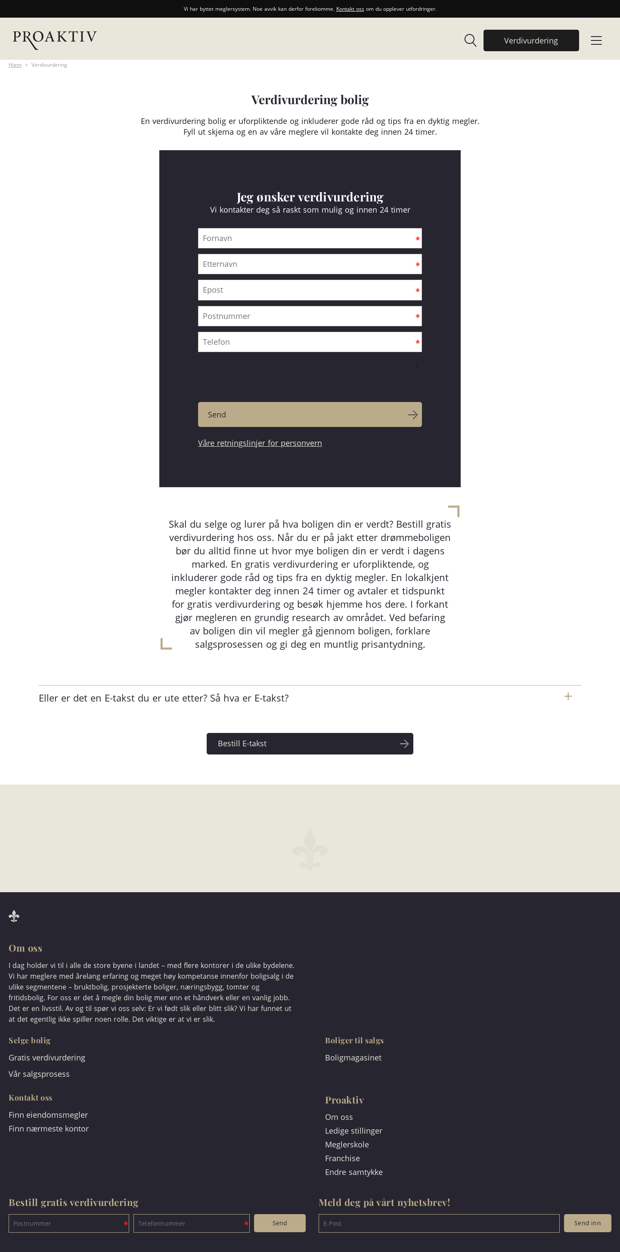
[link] (466, 40)
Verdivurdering (49, 64)
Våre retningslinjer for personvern (260, 443)
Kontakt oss (350, 8)
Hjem (15, 64)
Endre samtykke (354, 1172)
